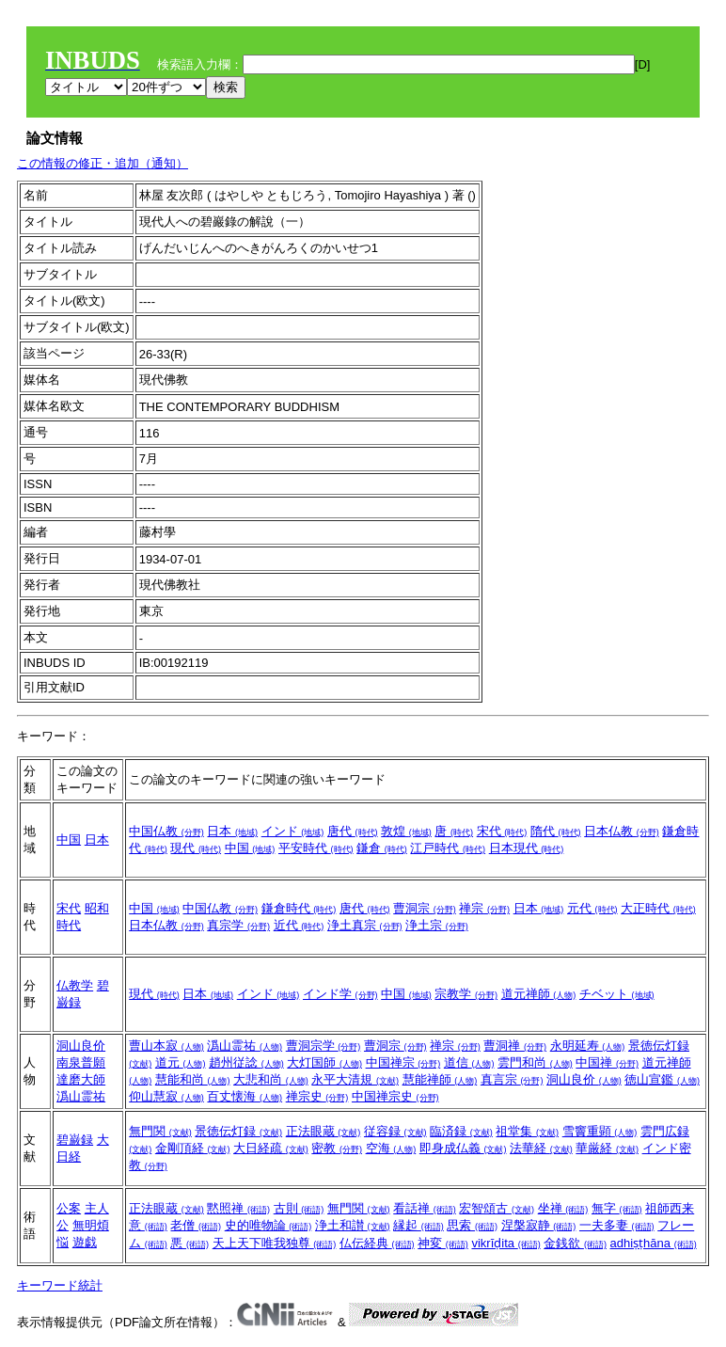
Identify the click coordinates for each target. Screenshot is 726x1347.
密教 (336, 1148)
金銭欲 (575, 1243)
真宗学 (238, 925)
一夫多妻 (617, 1225)
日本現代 (526, 848)
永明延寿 (587, 1045)
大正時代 (658, 908)
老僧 (195, 1225)
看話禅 (424, 1208)
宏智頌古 (496, 1208)
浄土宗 (436, 925)
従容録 (395, 1131)
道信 (469, 1062)
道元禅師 (538, 994)
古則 (299, 1208)
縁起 (418, 1225)
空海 (391, 1148)
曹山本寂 (166, 1045)
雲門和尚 (535, 1062)
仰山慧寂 (166, 1096)
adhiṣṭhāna (653, 1243)
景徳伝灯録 (238, 1131)
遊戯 (84, 1242)
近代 (299, 925)
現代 (195, 848)
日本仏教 (621, 831)
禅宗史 (317, 1096)
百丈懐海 (244, 1096)
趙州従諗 (246, 1062)
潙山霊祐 (80, 1096)
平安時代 (316, 848)
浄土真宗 (364, 925)
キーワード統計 (60, 1285)
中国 (68, 839)
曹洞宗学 (323, 1045)
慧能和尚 (192, 1079)
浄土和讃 (352, 1225)
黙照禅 (238, 1208)
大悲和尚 (270, 1079)
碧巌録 (74, 1140)
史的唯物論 (268, 1225)
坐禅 (563, 1208)
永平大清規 (355, 1079)
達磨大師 (80, 1079)
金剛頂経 (192, 1148)
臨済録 (461, 1131)
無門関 (160, 1131)
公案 (68, 1208)
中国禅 (607, 1062)
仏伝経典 (377, 1243)
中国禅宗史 (395, 1096)
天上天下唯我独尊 (275, 1243)
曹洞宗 (424, 908)
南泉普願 (80, 1062)
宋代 (502, 831)
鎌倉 (381, 848)
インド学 (340, 994)
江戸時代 (447, 848)
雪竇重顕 (600, 1131)
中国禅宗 (403, 1062)
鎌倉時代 (299, 908)
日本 (97, 839)
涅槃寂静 (538, 1225)
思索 (472, 1225)
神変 (443, 1243)
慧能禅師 (440, 1079)
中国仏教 (166, 831)
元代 (592, 908)
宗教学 (465, 994)
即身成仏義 (463, 1148)
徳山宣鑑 (662, 1079)
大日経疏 (270, 1148)
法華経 (541, 1148)
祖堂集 (527, 1131)
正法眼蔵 (323, 1131)
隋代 (555, 831)
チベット (617, 994)
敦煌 (406, 831)
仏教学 (74, 985)
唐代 (352, 831)
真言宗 (512, 1079)
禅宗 (484, 908)
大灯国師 (324, 1062)
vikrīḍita (505, 1243)
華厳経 (607, 1148)
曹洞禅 (514, 1045)
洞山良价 (80, 1045)
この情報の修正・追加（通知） (102, 163)
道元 (180, 1062)
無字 (617, 1208)
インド (292, 831)
